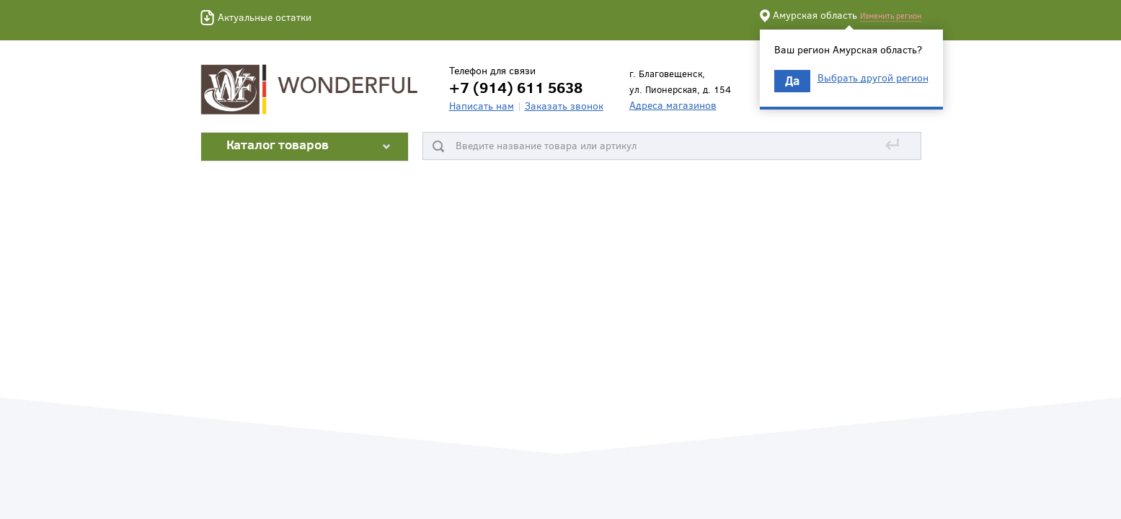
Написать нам (481, 105)
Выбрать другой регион (873, 78)
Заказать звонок (564, 105)
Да (792, 80)
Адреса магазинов (673, 105)
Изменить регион (890, 15)
